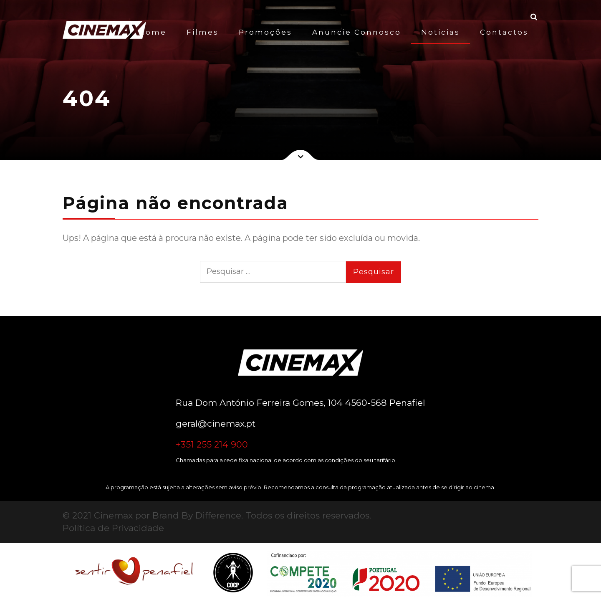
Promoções (265, 32)
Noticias (440, 32)
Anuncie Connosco (356, 32)
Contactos (504, 32)
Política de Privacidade (113, 528)
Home (153, 32)
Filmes (203, 32)
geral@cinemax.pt (215, 423)
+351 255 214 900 (212, 444)
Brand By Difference (196, 515)
